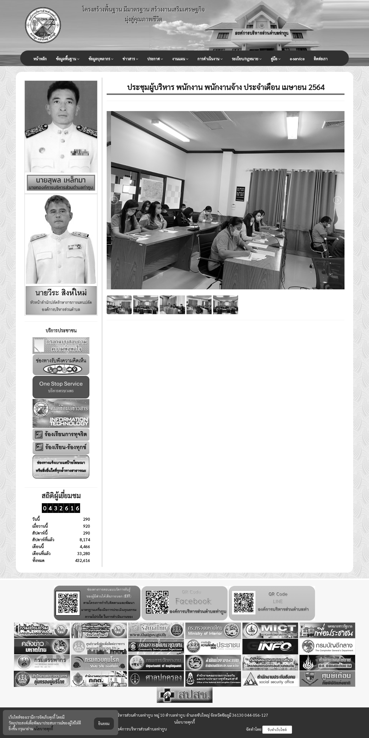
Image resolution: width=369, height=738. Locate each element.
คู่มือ (275, 58)
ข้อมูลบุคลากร (101, 58)
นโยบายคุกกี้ (184, 721)
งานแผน (180, 58)
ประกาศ (155, 58)
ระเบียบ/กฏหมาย (246, 58)
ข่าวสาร (130, 58)
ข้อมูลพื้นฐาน (67, 58)
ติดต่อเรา (320, 58)
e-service (297, 58)
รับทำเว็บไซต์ (277, 729)
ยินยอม (104, 723)
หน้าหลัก (40, 58)
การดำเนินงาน (210, 58)
